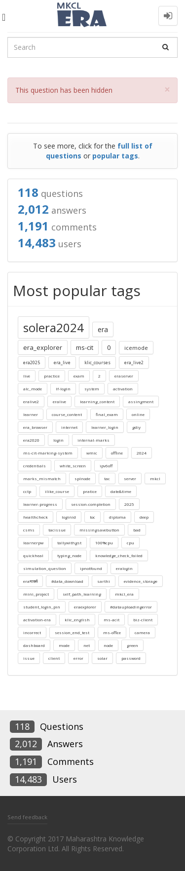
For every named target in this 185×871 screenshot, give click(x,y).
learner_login (104, 427)
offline (117, 452)
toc (92, 517)
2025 (129, 504)
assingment (140, 401)
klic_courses (97, 362)
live (26, 376)
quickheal (33, 555)
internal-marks (93, 440)
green (132, 645)
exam (79, 376)
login (58, 440)
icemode (136, 347)
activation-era (37, 619)
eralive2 (31, 401)
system (91, 388)
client (54, 658)
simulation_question (44, 568)
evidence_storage (140, 581)
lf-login (63, 388)
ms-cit (84, 347)
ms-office (112, 632)
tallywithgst (69, 542)
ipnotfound (91, 568)
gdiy (136, 427)
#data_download (67, 581)
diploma (117, 517)
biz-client (142, 619)
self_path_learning (82, 594)
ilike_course (57, 491)
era (103, 329)
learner (30, 414)
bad (137, 529)
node (108, 645)
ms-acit (111, 619)
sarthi (103, 581)
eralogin (124, 568)
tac (107, 478)
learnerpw (33, 542)
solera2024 (53, 327)
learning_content (97, 401)
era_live (62, 362)
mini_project (36, 594)
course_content (67, 414)
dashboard (34, 645)
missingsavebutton (99, 529)
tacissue (57, 529)
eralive (59, 401)
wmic (91, 452)
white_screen (73, 465)
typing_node (69, 555)
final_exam (107, 414)
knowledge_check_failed (119, 555)
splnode (82, 478)
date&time (121, 491)
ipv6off (106, 465)
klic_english (77, 619)
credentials (34, 465)
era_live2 (134, 362)
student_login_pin (41, 606)
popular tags (115, 155)
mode (64, 645)
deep (144, 517)
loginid (69, 517)
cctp (27, 491)
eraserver (123, 376)
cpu (130, 542)
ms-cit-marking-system (48, 452)
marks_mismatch (42, 478)
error (78, 658)
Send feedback (27, 817)
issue (29, 658)
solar (102, 658)
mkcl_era (124, 594)
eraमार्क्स (30, 581)
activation (123, 388)
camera (142, 632)
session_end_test (72, 632)
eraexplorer (85, 606)
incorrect (32, 632)
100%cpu (104, 542)
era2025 (31, 362)
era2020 (31, 440)
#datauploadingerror (131, 606)
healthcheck (35, 517)
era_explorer (42, 347)
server (130, 478)
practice (52, 376)
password (131, 658)
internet (69, 427)
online (138, 414)
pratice (90, 491)
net (86, 645)
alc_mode (32, 388)
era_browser (35, 427)
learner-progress (40, 504)
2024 (142, 452)
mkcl (155, 478)
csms (29, 529)
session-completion (91, 504)
